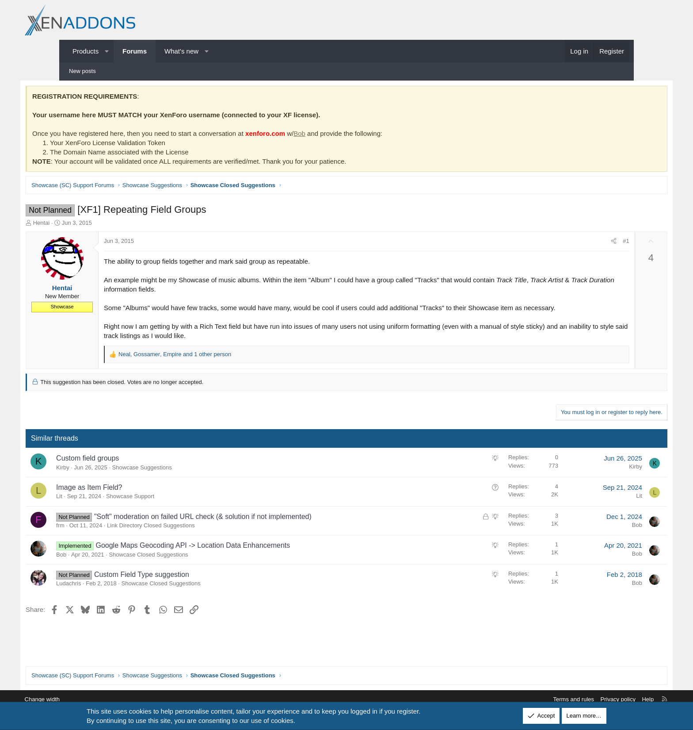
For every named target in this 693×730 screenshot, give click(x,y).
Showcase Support (170, 507)
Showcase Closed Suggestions (188, 565)
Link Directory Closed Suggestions (191, 536)
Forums (134, 51)
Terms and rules (530, 699)
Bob (340, 134)
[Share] (573, 243)
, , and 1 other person (215, 364)
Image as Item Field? (129, 498)
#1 (586, 242)
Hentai (81, 224)
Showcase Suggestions (182, 478)
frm (100, 536)
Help (605, 699)
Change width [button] (85, 699)
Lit (99, 507)
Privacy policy (574, 699)
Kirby (103, 478)
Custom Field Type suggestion (181, 585)
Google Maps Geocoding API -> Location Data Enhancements (233, 556)
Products (85, 51)
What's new (181, 51)
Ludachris (108, 594)
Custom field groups (127, 469)
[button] (107, 51)
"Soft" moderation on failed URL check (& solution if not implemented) (243, 527)
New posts (82, 71)
